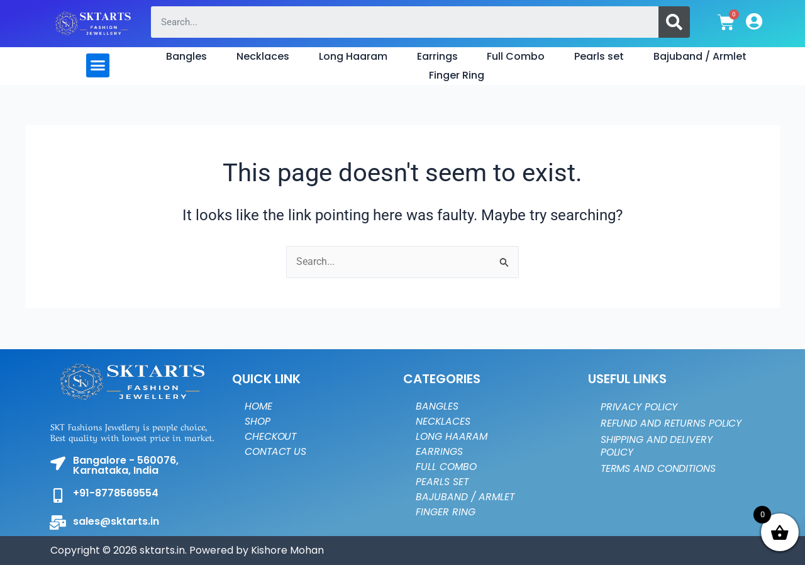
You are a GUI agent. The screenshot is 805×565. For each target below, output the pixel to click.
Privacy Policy (640, 407)
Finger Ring (456, 75)
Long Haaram (353, 56)
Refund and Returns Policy (653, 429)
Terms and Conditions (660, 481)
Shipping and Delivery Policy (657, 458)
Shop (258, 421)
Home (259, 406)
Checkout (271, 436)
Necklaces (262, 56)
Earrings (437, 56)
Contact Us (276, 451)
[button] (98, 65)
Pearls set (599, 56)
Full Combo (516, 56)
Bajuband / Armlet (700, 56)
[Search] (674, 22)
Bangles (186, 56)
